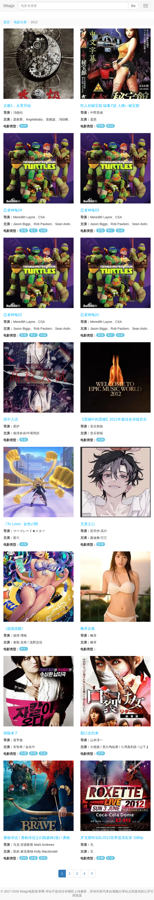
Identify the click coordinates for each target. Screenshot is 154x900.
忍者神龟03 (89, 210)
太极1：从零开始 (17, 106)
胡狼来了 (10, 733)
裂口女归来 (89, 733)
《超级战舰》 (14, 628)
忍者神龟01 (89, 315)
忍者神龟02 (12, 315)
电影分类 (20, 22)
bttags (9, 5)
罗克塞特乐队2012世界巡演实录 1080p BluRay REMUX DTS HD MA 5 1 (111, 840)
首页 (6, 22)
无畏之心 (87, 524)
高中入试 (10, 419)
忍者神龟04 (12, 210)
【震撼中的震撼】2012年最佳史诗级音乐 (113, 419)
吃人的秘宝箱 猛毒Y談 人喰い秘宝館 (109, 106)
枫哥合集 (87, 628)
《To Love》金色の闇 (20, 524)
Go (133, 6)
